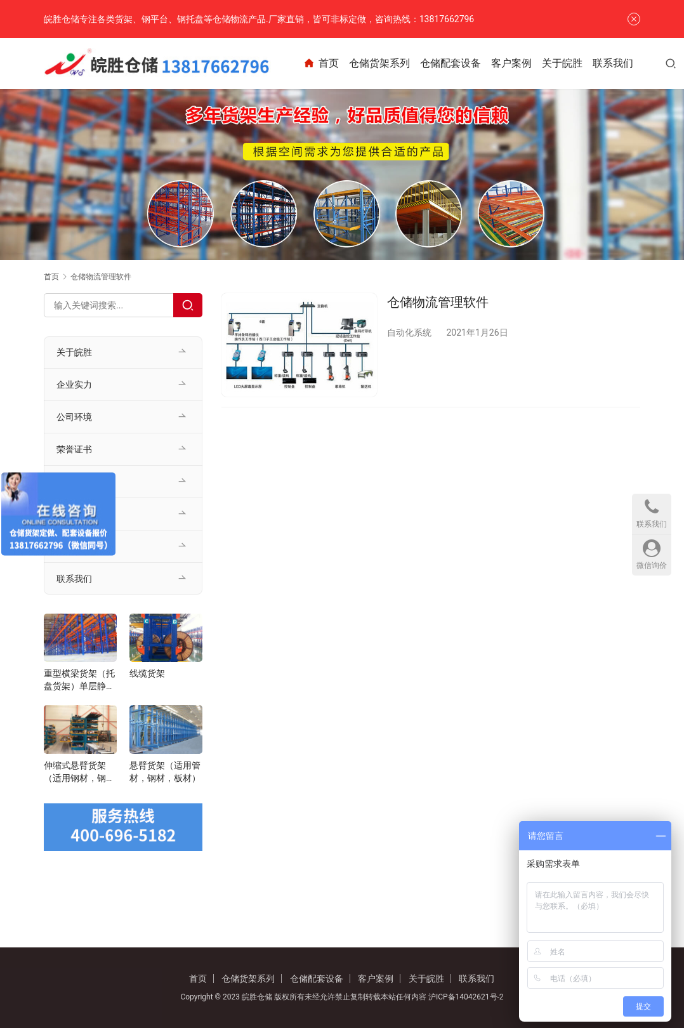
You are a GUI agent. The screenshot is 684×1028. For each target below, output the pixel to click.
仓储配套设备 (461, 63)
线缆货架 (147, 673)
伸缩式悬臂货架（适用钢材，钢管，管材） (75, 772)
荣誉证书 (74, 449)
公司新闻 (74, 514)
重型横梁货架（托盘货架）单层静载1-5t (79, 680)
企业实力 (74, 384)
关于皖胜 (573, 63)
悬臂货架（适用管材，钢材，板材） (165, 771)
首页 (331, 63)
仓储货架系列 (390, 63)
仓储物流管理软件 (438, 302)
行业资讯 (74, 546)
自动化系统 (409, 332)
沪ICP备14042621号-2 (466, 996)
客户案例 (522, 63)
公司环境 (74, 417)
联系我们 (623, 63)
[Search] (187, 305)
